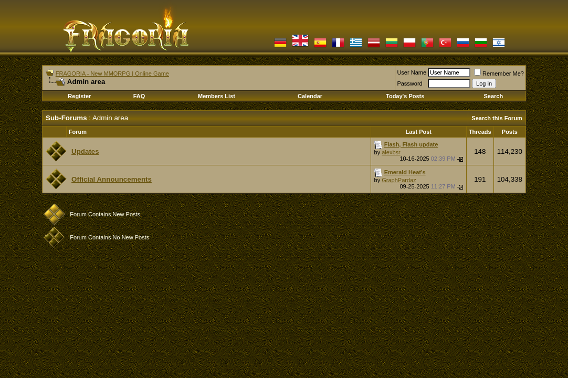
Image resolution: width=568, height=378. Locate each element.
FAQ (139, 96)
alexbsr (391, 152)
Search (493, 96)
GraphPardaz (399, 180)
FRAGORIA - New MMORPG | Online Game (112, 73)
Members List (216, 96)
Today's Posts (405, 96)
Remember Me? (499, 73)
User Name (411, 72)
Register (79, 96)
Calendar (310, 96)
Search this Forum (496, 118)
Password (409, 83)
